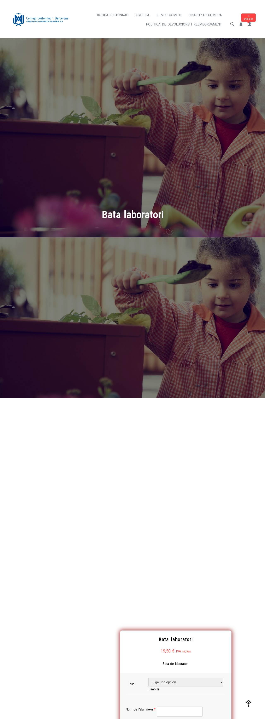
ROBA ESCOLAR (192, 620)
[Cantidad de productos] (157, 584)
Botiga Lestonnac (112, 15)
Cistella (142, 15)
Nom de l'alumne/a (158, 494)
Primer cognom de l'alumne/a (165, 514)
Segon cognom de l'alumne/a (165, 541)
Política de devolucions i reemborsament (184, 24)
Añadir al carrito (203, 583)
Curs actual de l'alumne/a (162, 569)
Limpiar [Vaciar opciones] (167, 473)
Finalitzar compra (205, 15)
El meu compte (168, 15)
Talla (148, 468)
